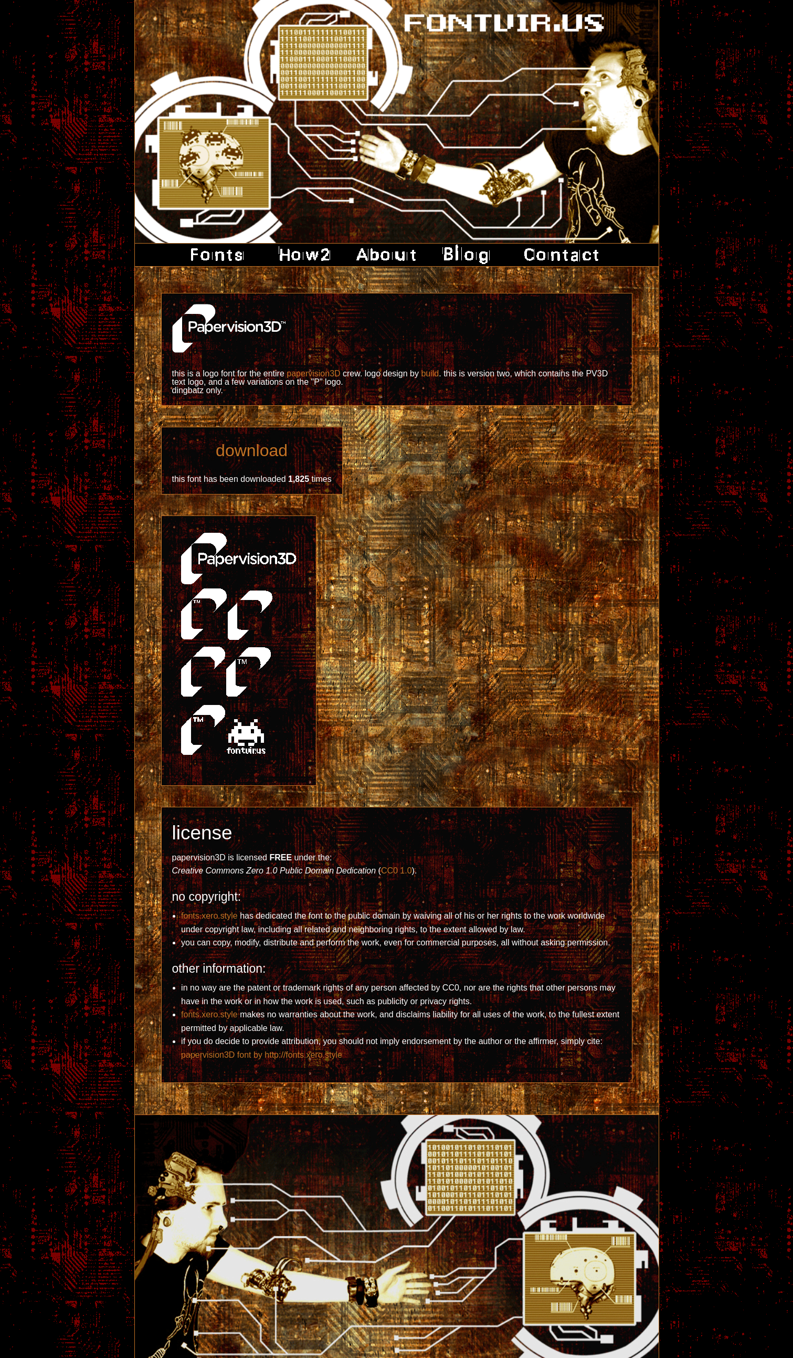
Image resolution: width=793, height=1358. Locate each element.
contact (557, 255)
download (252, 450)
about (386, 255)
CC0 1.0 (396, 870)
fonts (220, 255)
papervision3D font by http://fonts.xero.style (261, 1054)
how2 (302, 255)
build (430, 373)
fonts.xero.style (209, 915)
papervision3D (313, 373)
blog (467, 255)
